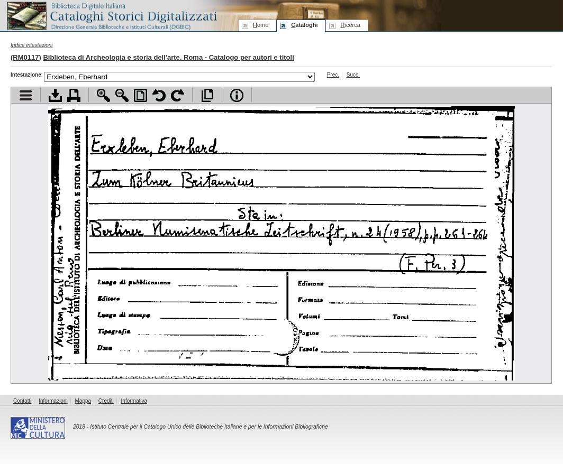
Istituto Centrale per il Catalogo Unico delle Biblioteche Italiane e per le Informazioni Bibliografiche (209, 427)
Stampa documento (73, 95)
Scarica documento (55, 95)
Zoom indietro (122, 95)
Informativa (134, 401)
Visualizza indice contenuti (25, 95)
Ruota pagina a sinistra (159, 95)
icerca (350, 25)
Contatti (22, 401)
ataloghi (304, 25)
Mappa (83, 401)
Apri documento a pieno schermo (207, 95)
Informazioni (53, 401)
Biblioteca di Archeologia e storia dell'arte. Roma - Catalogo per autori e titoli (168, 57)
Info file (236, 95)
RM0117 (26, 57)
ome (260, 25)
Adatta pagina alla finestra (140, 95)
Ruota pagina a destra (177, 95)
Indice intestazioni (32, 45)
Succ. (353, 75)
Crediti (106, 401)
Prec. (333, 75)
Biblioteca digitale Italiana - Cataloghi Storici (111, 15)
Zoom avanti (103, 95)
